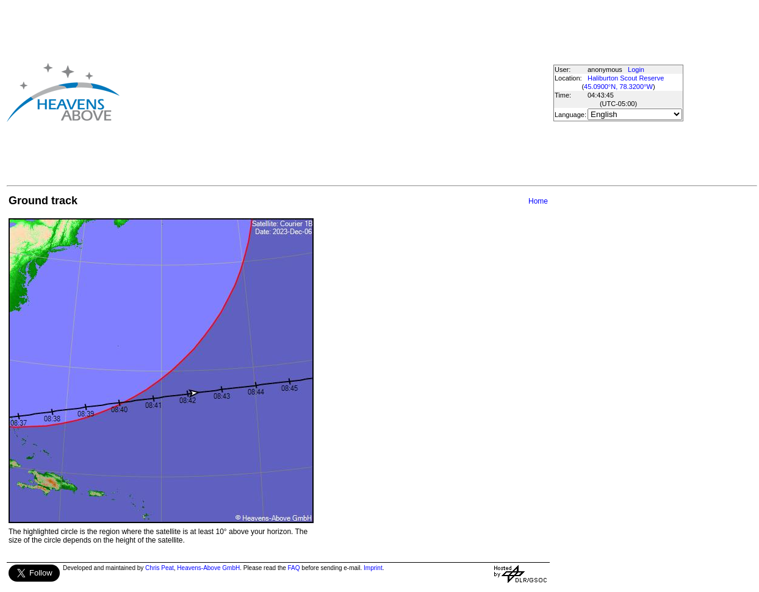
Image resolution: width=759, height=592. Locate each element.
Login (636, 69)
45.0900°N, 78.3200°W (618, 86)
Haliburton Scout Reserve (626, 78)
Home (538, 201)
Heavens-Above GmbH (208, 568)
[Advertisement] (336, 92)
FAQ (294, 568)
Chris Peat (159, 568)
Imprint (373, 568)
